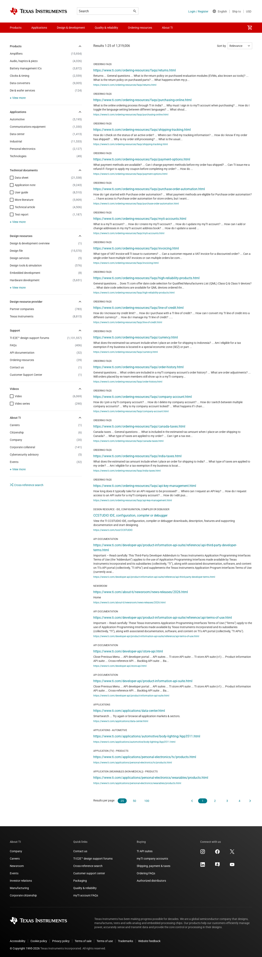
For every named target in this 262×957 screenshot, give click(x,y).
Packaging (80, 880)
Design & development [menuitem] (71, 27)
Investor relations (21, 880)
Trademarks (125, 941)
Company (16, 851)
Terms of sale (83, 941)
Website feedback (149, 941)
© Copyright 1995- (25, 948)
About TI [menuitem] (167, 27)
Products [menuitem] (15, 27)
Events (14, 873)
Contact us (80, 851)
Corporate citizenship (23, 895)
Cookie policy (38, 941)
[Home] (38, 11)
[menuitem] (249, 28)
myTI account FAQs (85, 895)
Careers (15, 858)
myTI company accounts (152, 858)
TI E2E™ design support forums (93, 858)
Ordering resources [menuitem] (140, 27)
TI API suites (144, 851)
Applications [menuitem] (39, 27)
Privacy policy (61, 941)
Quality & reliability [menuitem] (106, 27)
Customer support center (89, 873)
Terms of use (105, 941)
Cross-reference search (26, 485)
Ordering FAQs (146, 873)
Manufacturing (19, 888)
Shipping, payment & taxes (153, 866)
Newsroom (17, 866)
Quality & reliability (85, 888)
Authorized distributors (151, 880)
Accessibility (17, 941)
